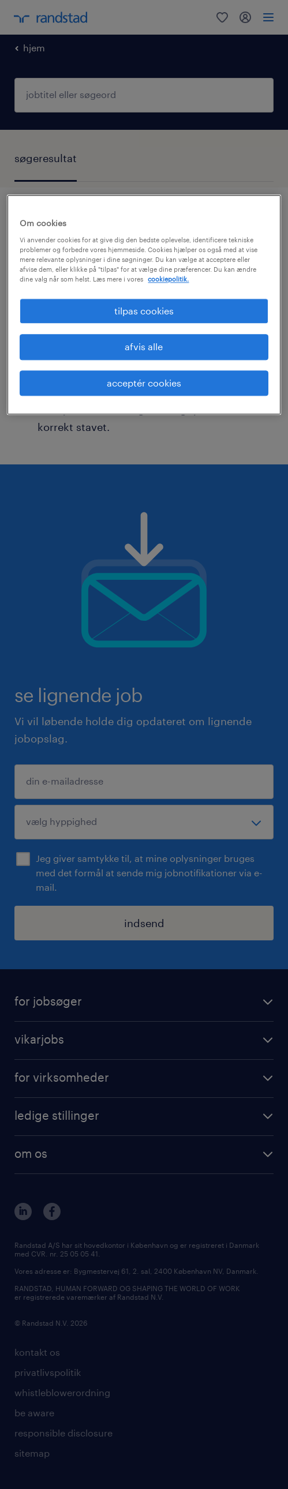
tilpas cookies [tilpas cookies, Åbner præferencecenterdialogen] (144, 310)
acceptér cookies (144, 382)
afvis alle (144, 347)
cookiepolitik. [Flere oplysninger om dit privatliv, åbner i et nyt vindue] (168, 279)
